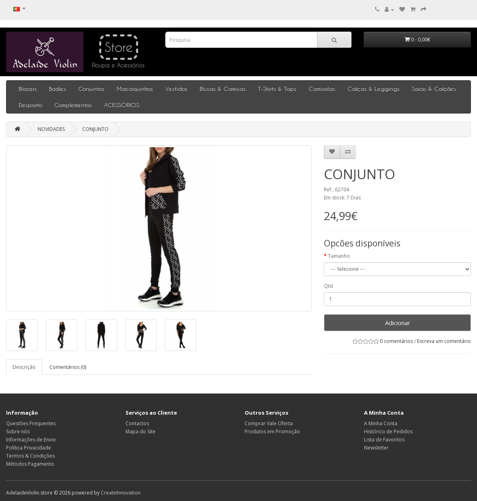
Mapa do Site (140, 431)
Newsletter (376, 447)
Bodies (57, 88)
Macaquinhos (135, 88)
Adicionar (397, 323)
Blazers (28, 88)
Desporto (30, 104)
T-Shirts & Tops (277, 88)
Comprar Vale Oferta (269, 423)
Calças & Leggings (373, 88)
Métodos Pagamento (30, 463)
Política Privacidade (28, 447)
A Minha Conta (380, 423)
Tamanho (339, 256)
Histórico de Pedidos (388, 431)
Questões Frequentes (30, 423)
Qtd (328, 286)
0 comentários (396, 341)
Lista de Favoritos (384, 439)
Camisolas (322, 88)
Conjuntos (91, 88)
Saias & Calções (434, 88)
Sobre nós (18, 431)
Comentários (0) (67, 367)
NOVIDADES (51, 129)
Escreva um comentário (444, 341)
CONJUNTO (95, 129)
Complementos (73, 104)
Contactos (137, 423)
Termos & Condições (30, 455)
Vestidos (176, 88)
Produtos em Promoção (272, 431)
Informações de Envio (31, 439)
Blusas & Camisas (223, 88)
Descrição (24, 367)
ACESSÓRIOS (121, 104)
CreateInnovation (121, 492)
